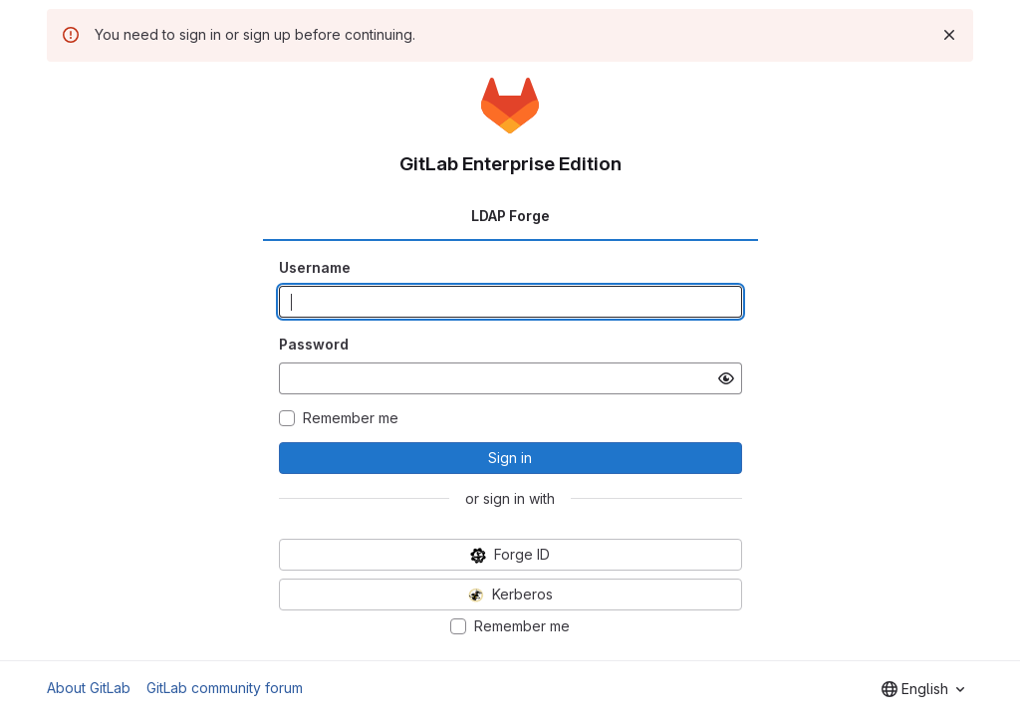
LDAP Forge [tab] (510, 215)
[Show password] (726, 378)
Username (315, 267)
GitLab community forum (224, 687)
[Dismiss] (949, 35)
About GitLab (88, 687)
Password (314, 344)
